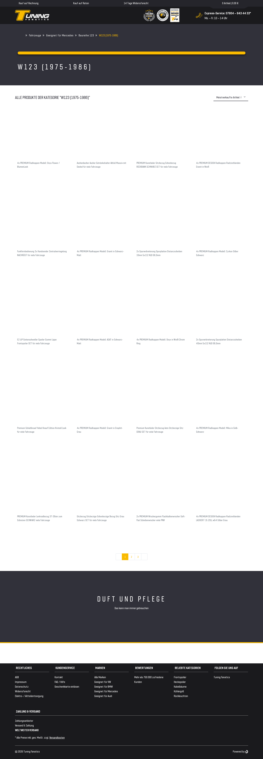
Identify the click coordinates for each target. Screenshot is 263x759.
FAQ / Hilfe (60, 681)
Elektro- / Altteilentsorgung (29, 696)
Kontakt (59, 677)
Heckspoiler (180, 681)
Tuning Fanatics (222, 677)
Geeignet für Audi (103, 696)
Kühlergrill (179, 691)
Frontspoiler (180, 677)
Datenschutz (22, 686)
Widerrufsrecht (23, 691)
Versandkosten (57, 737)
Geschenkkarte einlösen (67, 686)
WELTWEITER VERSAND (27, 730)
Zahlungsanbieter (24, 720)
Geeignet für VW (102, 681)
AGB (17, 677)
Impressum (21, 681)
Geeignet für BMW (103, 686)
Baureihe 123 (86, 35)
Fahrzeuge (35, 35)
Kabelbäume (180, 686)
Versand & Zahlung (24, 725)
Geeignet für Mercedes (60, 35)
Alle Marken (100, 677)
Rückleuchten (181, 696)
